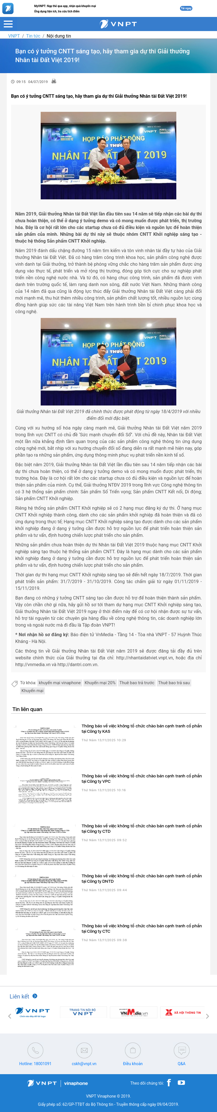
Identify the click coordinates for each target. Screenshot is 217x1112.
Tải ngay (186, 8)
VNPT (14, 36)
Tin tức (33, 36)
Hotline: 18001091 (35, 1063)
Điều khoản (133, 1063)
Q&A (181, 1063)
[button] (9, 1016)
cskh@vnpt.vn (84, 1063)
